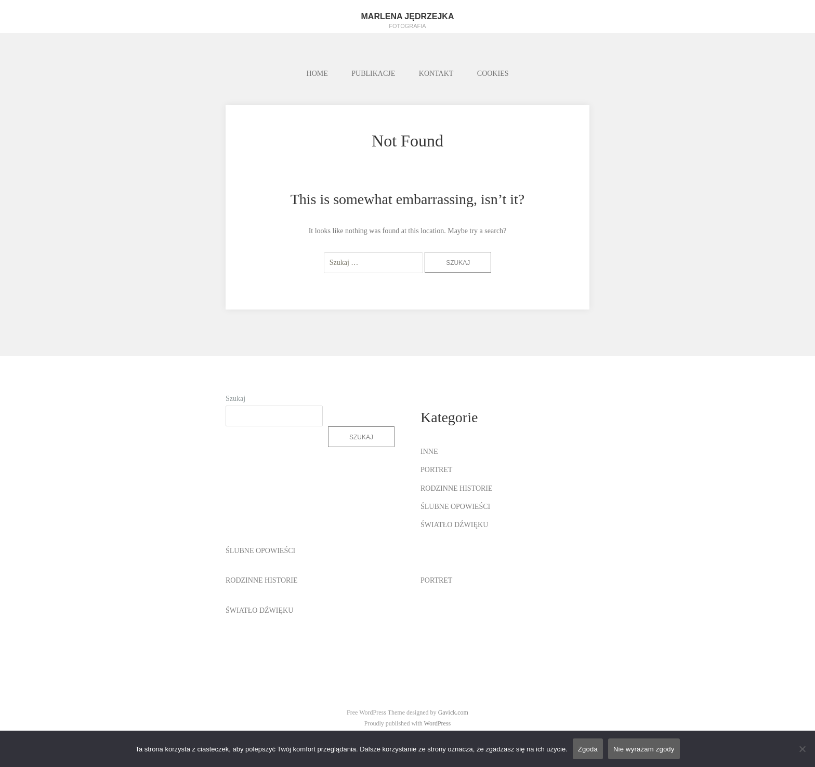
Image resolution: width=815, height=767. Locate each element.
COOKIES (493, 73)
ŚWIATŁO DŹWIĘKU (454, 525)
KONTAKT (436, 73)
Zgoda (588, 749)
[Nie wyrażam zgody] (802, 749)
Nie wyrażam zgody (644, 749)
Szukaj (235, 398)
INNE (429, 451)
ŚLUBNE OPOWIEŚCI (455, 506)
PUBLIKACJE (373, 73)
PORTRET (436, 470)
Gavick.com (453, 712)
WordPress (437, 723)
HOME (317, 73)
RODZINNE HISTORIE (456, 488)
